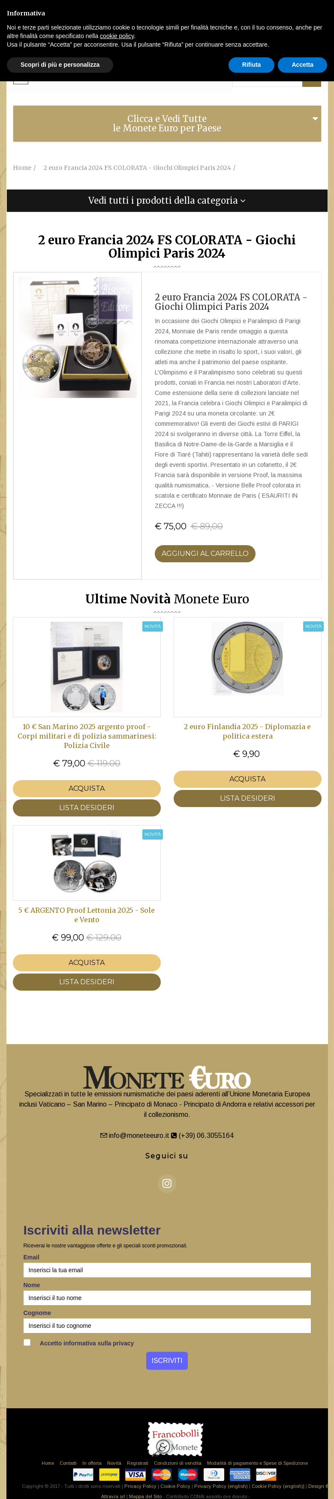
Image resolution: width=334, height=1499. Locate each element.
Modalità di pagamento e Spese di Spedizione (257, 1463)
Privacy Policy (140, 1486)
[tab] (167, 124)
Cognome (37, 1312)
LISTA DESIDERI (86, 808)
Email (31, 1257)
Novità (114, 1463)
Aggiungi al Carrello (205, 553)
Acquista (87, 788)
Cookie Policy (175, 1486)
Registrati (137, 1463)
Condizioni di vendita (178, 1463)
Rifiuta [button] (251, 64)
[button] (167, 200)
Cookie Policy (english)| (278, 1486)
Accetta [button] (302, 64)
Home (48, 1463)
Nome (32, 1285)
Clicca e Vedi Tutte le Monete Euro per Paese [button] (167, 123)
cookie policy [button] (117, 36)
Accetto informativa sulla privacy (79, 1343)
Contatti (68, 1463)
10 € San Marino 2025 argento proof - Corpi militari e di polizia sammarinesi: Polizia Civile (87, 736)
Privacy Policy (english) (221, 1486)
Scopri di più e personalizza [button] (60, 64)
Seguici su (167, 1156)
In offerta (92, 1463)
